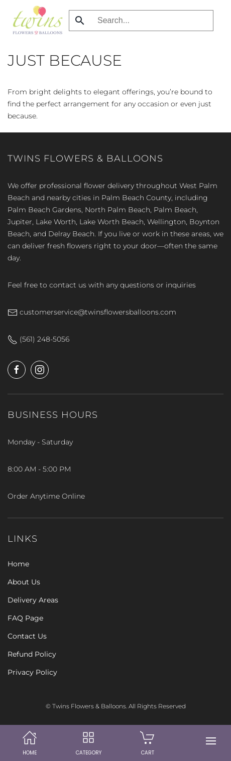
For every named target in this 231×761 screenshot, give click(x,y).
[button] (211, 741)
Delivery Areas (33, 599)
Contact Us (27, 636)
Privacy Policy (32, 672)
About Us (24, 581)
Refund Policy (32, 654)
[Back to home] (35, 20)
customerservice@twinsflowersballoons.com (92, 312)
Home (18, 563)
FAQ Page (25, 618)
